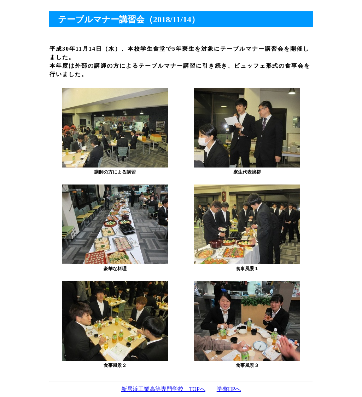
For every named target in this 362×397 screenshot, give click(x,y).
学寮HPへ (229, 389)
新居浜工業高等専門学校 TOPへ (163, 389)
